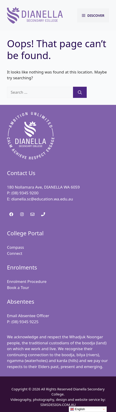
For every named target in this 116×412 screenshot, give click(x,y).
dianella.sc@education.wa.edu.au (42, 199)
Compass (15, 247)
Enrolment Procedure (26, 281)
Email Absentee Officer (28, 315)
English (77, 409)
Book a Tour (18, 287)
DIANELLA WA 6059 (62, 187)
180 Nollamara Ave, (25, 187)
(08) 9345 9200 (24, 193)
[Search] (80, 92)
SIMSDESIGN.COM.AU (58, 404)
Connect (14, 253)
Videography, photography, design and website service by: (58, 399)
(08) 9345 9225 (24, 321)
